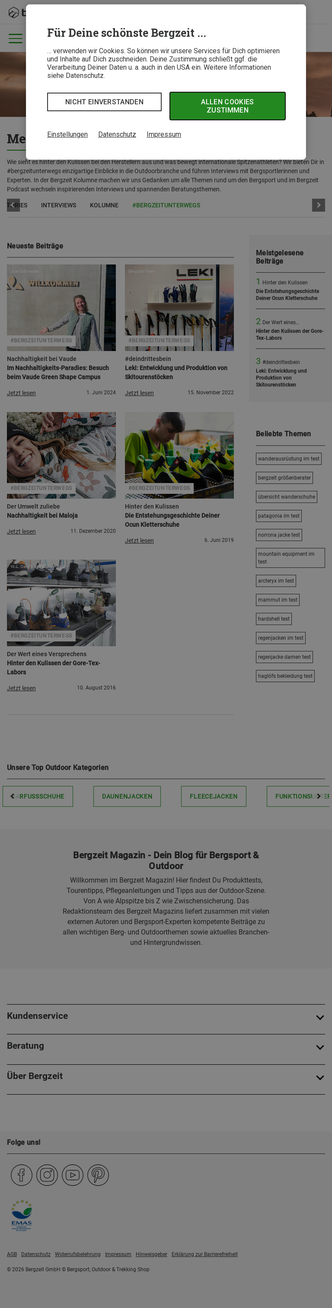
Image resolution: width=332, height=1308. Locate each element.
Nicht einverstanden (104, 102)
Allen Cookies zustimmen (227, 106)
